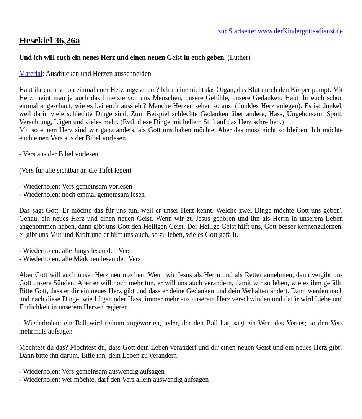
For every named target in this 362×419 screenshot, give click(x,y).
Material (30, 73)
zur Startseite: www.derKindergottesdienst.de (280, 31)
